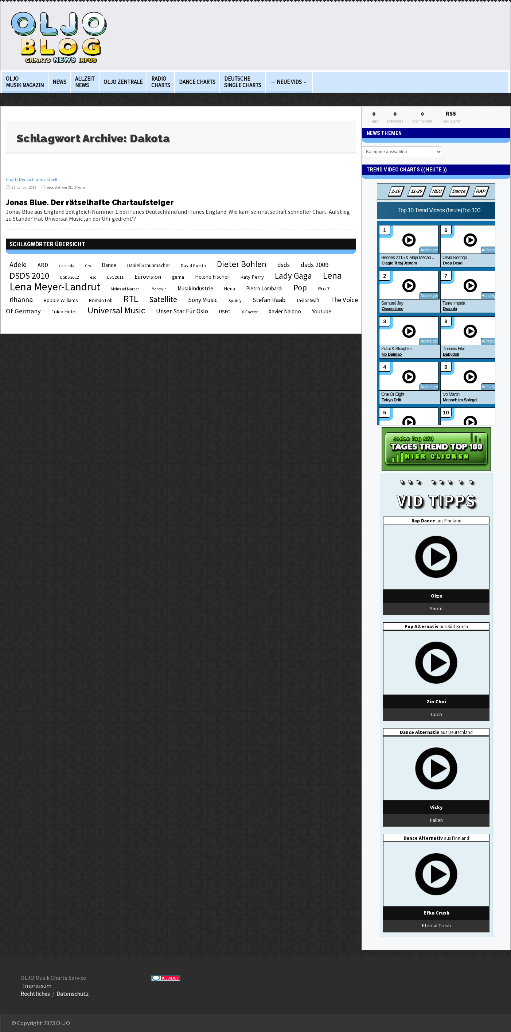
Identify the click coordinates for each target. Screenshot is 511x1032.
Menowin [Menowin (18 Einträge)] (159, 288)
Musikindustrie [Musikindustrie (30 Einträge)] (195, 288)
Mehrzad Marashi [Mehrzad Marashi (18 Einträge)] (126, 288)
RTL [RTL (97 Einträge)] (131, 299)
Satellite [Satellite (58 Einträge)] (163, 299)
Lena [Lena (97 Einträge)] (332, 275)
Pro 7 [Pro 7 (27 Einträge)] (323, 288)
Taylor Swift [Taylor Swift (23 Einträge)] (307, 300)
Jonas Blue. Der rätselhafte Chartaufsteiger (90, 202)
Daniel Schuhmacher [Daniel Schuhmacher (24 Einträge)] (148, 265)
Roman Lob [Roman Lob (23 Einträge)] (101, 300)
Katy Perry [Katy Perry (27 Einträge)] (252, 277)
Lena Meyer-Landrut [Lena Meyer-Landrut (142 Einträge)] (54, 286)
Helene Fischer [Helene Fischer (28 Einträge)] (212, 276)
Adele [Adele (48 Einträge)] (18, 264)
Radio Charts (160, 82)
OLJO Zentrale (123, 81)
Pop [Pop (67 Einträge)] (300, 287)
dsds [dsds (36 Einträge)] (283, 265)
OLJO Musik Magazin (25, 82)
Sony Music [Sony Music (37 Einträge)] (203, 300)
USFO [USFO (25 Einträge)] (225, 311)
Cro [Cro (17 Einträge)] (88, 265)
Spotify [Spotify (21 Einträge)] (235, 300)
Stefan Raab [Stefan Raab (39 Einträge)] (269, 300)
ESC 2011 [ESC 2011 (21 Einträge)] (115, 277)
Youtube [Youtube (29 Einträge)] (321, 311)
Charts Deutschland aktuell (31, 179)
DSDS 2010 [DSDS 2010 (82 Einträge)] (29, 275)
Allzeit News (85, 82)
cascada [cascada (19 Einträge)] (66, 265)
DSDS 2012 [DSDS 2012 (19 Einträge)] (69, 277)
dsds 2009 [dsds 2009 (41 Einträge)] (314, 264)
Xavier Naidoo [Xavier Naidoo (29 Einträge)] (285, 311)
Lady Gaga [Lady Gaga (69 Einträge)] (293, 275)
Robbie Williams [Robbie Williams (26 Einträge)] (61, 300)
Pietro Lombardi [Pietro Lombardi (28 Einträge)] (264, 288)
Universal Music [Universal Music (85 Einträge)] (116, 310)
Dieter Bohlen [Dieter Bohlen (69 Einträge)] (241, 264)
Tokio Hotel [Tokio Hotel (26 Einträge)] (64, 311)
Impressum (37, 985)
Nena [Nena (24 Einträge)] (229, 289)
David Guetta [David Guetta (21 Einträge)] (193, 265)
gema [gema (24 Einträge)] (178, 277)
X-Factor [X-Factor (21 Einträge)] (250, 311)
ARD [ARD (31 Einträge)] (43, 264)
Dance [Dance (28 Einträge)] (109, 265)
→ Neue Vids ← (289, 81)
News (59, 81)
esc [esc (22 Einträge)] (93, 277)
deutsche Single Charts (242, 82)
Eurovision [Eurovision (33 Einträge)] (147, 276)
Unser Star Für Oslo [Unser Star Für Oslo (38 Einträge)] (182, 311)
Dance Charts (197, 81)
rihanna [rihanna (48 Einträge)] (21, 299)
